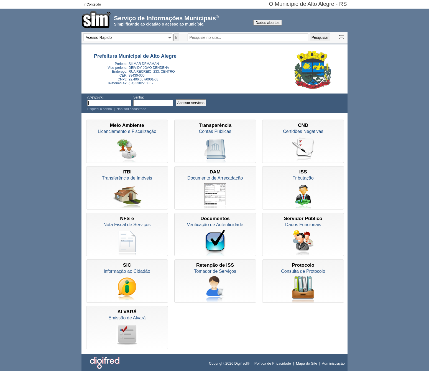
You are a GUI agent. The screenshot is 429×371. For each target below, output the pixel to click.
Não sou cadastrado (131, 109)
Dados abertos (268, 23)
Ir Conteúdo (92, 4)
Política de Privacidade (272, 363)
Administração (333, 363)
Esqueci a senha (99, 109)
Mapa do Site (306, 363)
